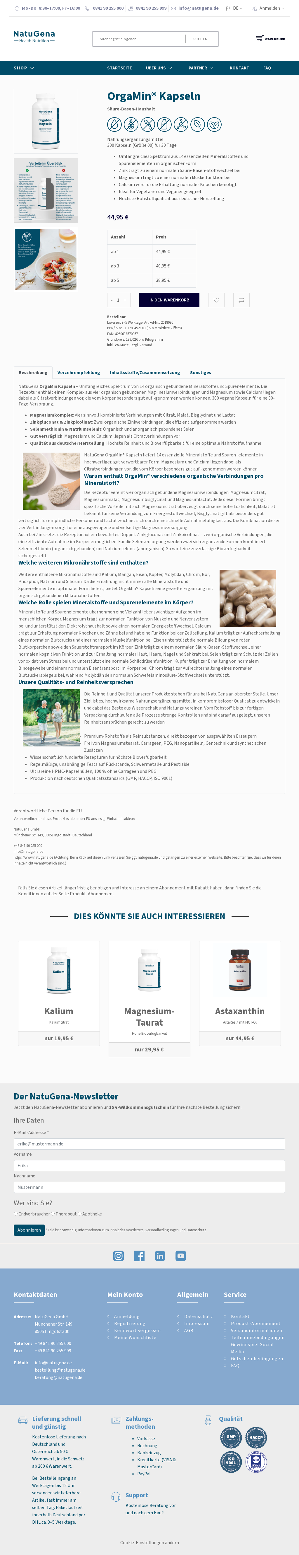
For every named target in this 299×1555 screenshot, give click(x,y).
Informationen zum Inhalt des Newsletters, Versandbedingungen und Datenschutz (142, 1229)
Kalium (58, 1011)
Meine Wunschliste (135, 1337)
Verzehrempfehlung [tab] (79, 372)
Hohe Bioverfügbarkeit (149, 1033)
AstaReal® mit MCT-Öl (240, 1022)
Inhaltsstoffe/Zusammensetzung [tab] (145, 372)
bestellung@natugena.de (60, 1370)
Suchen (200, 39)
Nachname (24, 1176)
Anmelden (274, 8)
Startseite (119, 68)
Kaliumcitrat (59, 1022)
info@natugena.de (198, 8)
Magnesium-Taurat (149, 1016)
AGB (189, 1330)
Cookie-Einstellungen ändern (149, 1542)
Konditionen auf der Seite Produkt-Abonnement (66, 894)
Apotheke (90, 1214)
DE (235, 8)
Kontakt (239, 68)
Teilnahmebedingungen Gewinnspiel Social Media (258, 1344)
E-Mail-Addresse (31, 1132)
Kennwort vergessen (137, 1330)
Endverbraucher (32, 1214)
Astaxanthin (240, 1011)
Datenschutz (198, 1316)
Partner (202, 68)
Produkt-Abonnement (256, 1323)
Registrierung (130, 1323)
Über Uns (160, 68)
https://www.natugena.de (33, 857)
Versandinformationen (256, 1330)
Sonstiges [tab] (200, 372)
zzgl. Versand (141, 344)
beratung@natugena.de (58, 1377)
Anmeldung (127, 1316)
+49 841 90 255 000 (28, 845)
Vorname (23, 1154)
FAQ (267, 68)
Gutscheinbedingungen (257, 1358)
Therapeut (64, 1214)
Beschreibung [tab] (33, 372)
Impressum (197, 1323)
